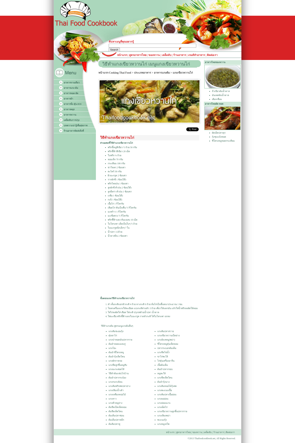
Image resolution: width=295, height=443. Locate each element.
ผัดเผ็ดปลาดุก (219, 132)
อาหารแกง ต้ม (71, 88)
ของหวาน (154, 55)
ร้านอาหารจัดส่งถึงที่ (74, 131)
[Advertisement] (149, 267)
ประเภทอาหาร (142, 72)
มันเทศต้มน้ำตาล (220, 95)
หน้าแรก (122, 55)
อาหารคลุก (69, 109)
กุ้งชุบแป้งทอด (219, 136)
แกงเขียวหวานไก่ (183, 72)
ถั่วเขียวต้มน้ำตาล (221, 91)
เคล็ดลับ (166, 55)
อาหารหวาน (70, 114)
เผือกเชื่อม (217, 99)
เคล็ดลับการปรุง (71, 120)
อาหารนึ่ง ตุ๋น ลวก (72, 104)
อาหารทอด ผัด (71, 93)
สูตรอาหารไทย (137, 55)
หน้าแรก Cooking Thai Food (114, 72)
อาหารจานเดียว (72, 82)
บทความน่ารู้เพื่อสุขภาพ (75, 125)
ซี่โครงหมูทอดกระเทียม (223, 140)
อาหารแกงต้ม (162, 72)
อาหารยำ (68, 98)
